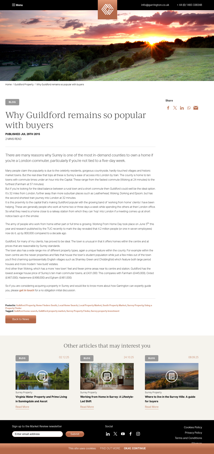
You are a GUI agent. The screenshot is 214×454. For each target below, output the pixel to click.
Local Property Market (90, 305)
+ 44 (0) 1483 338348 (189, 5)
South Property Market (114, 305)
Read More (22, 407)
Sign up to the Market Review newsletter (37, 426)
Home (8, 84)
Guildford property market (51, 311)
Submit (75, 434)
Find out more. (110, 448)
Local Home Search (68, 305)
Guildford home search (25, 311)
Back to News (20, 319)
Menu (17, 5)
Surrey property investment (105, 311)
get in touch (26, 290)
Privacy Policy (193, 432)
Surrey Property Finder (78, 311)
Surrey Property (135, 305)
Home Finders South (46, 305)
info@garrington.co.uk (155, 5)
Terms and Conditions (188, 438)
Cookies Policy (193, 427)
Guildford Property (24, 84)
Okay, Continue (135, 448)
